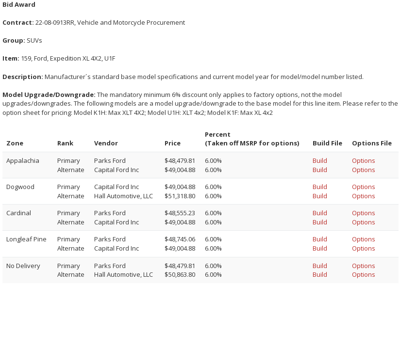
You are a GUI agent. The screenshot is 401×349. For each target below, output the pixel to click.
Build (320, 160)
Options (363, 160)
